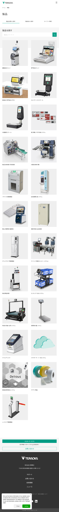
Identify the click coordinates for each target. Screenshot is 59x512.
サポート (29, 474)
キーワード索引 (48, 21)
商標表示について (33, 494)
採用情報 (29, 482)
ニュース (29, 487)
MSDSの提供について (42, 494)
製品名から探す (29, 21)
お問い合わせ (29, 478)
